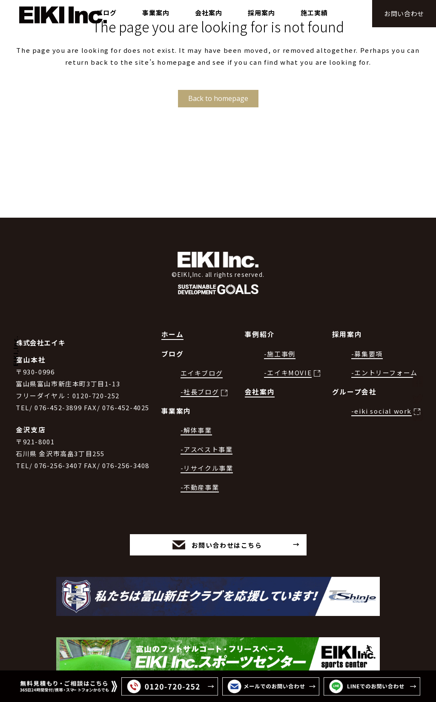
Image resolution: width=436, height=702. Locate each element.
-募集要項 (367, 353)
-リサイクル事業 (207, 467)
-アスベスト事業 (207, 449)
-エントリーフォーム (384, 372)
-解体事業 (196, 430)
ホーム (172, 334)
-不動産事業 (200, 487)
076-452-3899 (58, 407)
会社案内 (260, 392)
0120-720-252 (96, 395)
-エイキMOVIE (288, 372)
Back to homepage (218, 98)
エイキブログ (202, 372)
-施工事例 (279, 353)
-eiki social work (381, 410)
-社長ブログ (200, 391)
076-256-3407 (58, 465)
